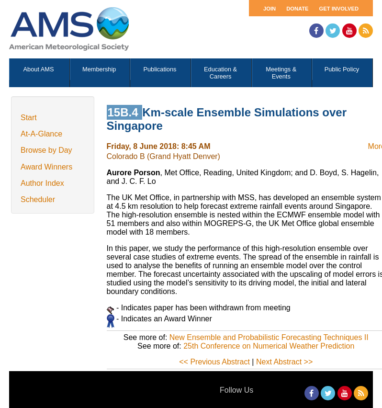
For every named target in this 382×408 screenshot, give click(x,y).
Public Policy (342, 69)
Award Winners (46, 167)
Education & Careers (220, 73)
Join (269, 8)
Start (29, 117)
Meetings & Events (281, 73)
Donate (297, 8)
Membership (99, 69)
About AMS (38, 69)
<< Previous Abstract (214, 362)
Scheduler (38, 199)
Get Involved (339, 8)
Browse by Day (46, 150)
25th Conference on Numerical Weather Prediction (268, 346)
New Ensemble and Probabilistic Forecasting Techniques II (269, 337)
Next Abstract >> (284, 362)
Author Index (42, 183)
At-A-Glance (41, 134)
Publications (159, 69)
